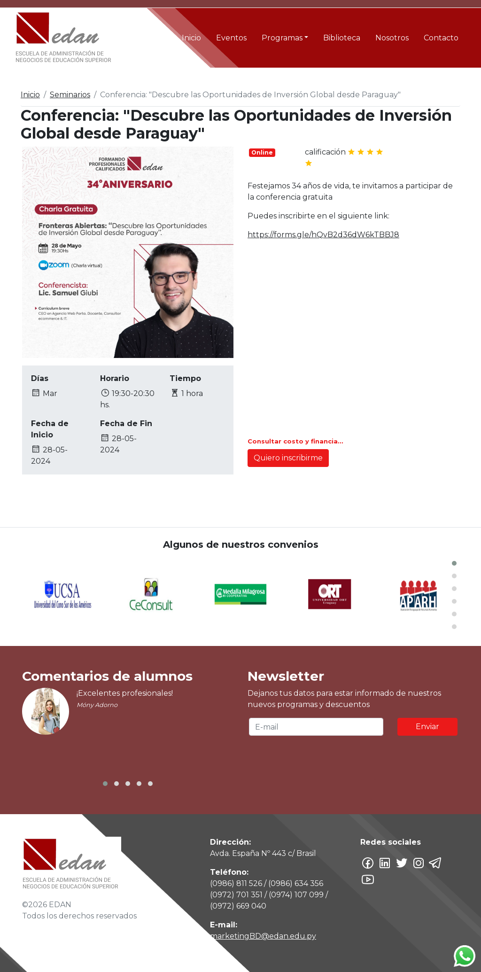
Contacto (441, 37)
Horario (114, 378)
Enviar (427, 726)
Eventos (231, 37)
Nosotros (392, 37)
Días (39, 378)
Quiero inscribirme (288, 457)
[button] (454, 563)
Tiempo (185, 378)
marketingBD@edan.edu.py (263, 936)
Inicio (191, 37)
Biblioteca (341, 37)
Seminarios (70, 94)
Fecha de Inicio (50, 429)
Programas (282, 37)
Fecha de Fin (126, 423)
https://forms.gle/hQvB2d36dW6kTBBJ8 (323, 234)
